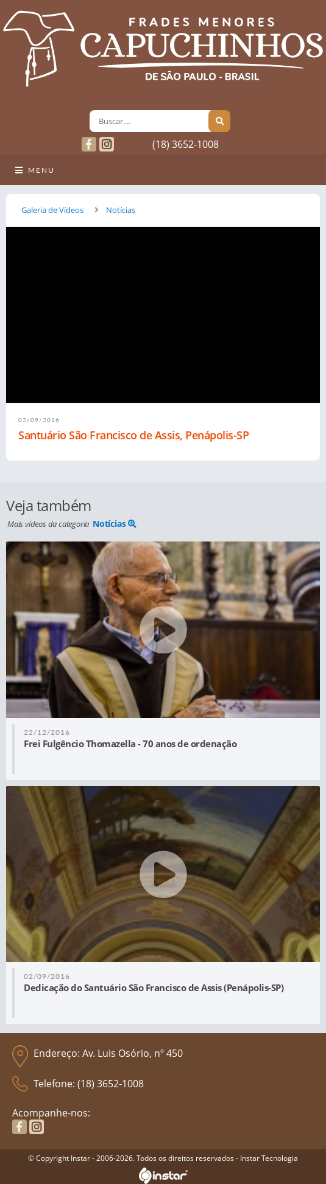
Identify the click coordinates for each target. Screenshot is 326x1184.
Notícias (120, 209)
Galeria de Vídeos (52, 209)
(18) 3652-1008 (185, 144)
